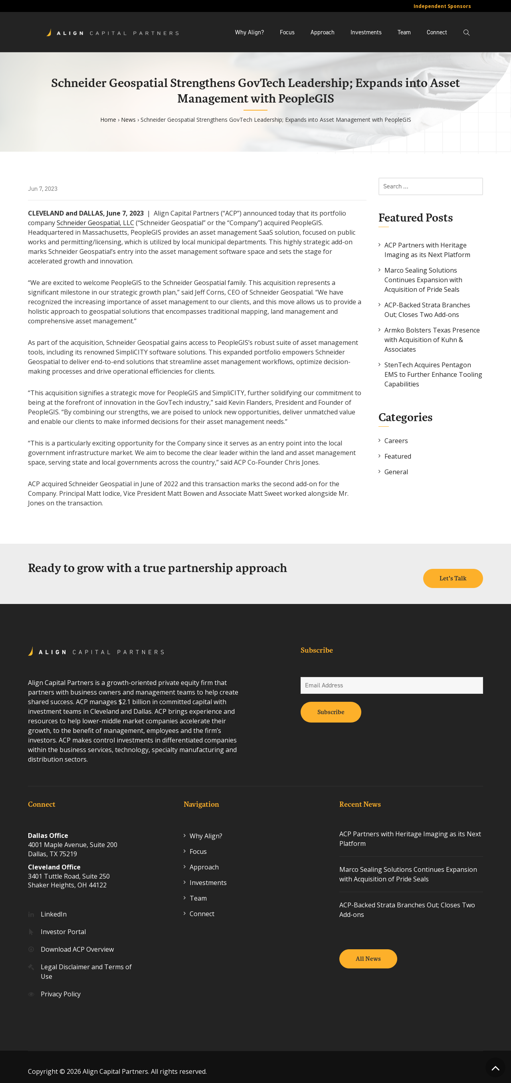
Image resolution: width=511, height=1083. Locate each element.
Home (108, 119)
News (128, 119)
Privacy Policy (61, 984)
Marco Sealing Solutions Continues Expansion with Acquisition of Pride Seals (423, 280)
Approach (323, 32)
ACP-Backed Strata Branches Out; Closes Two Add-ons (427, 310)
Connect (437, 32)
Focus (287, 32)
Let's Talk (453, 569)
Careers (396, 440)
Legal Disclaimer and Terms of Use (86, 962)
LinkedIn (54, 905)
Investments (366, 32)
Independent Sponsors (442, 6)
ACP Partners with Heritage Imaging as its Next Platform (427, 250)
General (396, 471)
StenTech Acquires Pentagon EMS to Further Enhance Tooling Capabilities (433, 374)
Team (404, 32)
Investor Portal (63, 922)
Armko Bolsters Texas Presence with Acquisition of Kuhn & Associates (432, 340)
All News (368, 949)
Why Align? (249, 32)
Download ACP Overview (77, 940)
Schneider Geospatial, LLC (95, 222)
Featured (397, 456)
